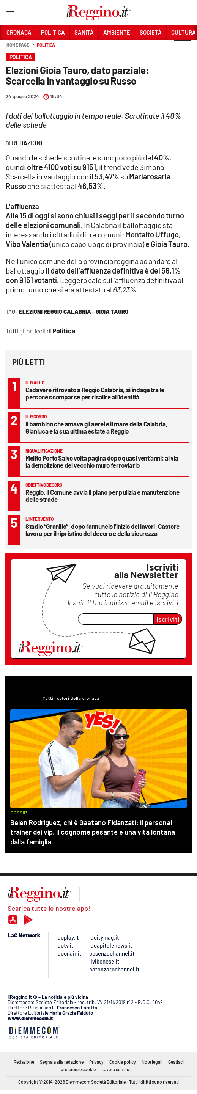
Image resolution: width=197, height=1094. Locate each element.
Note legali (152, 1061)
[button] (182, 49)
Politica (46, 44)
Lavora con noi (116, 1069)
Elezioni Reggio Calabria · (56, 311)
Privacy (96, 1061)
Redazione (24, 1061)
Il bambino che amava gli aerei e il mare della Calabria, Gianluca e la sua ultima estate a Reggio (96, 427)
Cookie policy (122, 1061)
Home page (17, 44)
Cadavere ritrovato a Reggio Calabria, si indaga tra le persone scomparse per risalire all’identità (94, 393)
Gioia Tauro (112, 311)
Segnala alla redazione (62, 1061)
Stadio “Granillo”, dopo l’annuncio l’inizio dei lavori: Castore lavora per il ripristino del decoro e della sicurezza (102, 529)
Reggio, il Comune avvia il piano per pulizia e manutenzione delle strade (102, 495)
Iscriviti (168, 619)
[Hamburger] (10, 13)
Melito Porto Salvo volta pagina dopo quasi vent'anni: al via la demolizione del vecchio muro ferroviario (101, 461)
